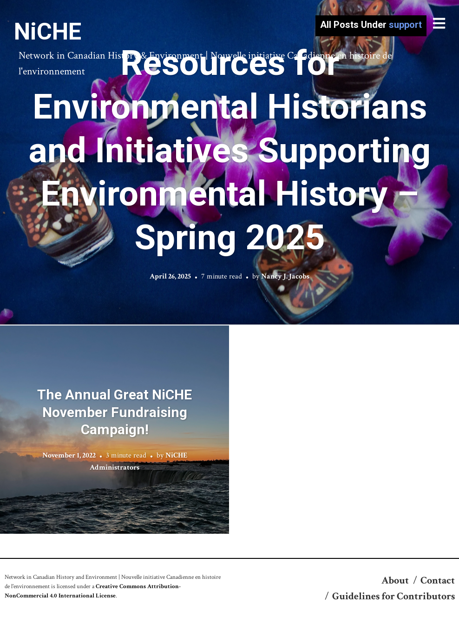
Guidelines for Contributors (393, 596)
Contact (437, 580)
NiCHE (47, 31)
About (395, 580)
